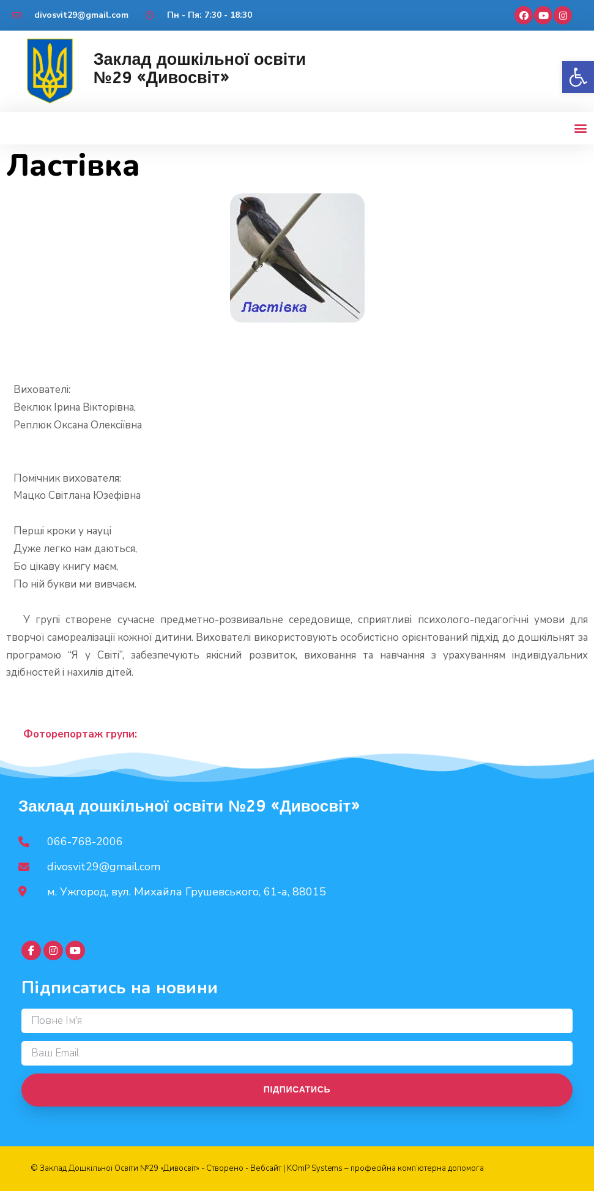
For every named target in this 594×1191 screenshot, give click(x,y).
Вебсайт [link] (265, 1168)
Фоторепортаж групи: (80, 734)
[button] (581, 128)
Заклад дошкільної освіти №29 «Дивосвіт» (200, 69)
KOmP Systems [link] (315, 1168)
